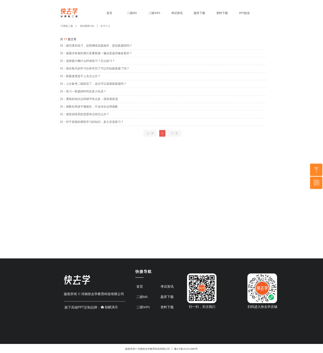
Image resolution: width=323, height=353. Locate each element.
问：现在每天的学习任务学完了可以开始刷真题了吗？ (94, 68)
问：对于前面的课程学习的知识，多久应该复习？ (92, 121)
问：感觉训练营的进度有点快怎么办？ (84, 114)
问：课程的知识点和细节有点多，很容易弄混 (89, 99)
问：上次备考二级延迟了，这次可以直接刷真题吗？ (93, 83)
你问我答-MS (87, 26)
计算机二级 (67, 26)
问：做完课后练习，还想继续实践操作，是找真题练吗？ (96, 45)
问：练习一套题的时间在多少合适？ (83, 91)
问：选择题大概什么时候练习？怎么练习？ (87, 60)
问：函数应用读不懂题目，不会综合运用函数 (89, 106)
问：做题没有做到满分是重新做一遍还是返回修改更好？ (96, 53)
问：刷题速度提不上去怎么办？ (80, 76)
